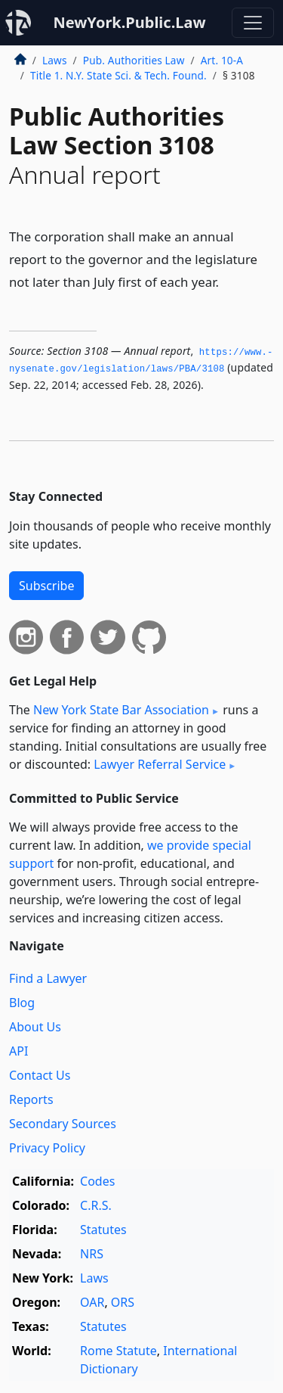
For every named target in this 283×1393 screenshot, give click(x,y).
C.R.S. (96, 1205)
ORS (122, 1302)
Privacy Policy (47, 1148)
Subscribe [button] (46, 585)
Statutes (103, 1229)
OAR (92, 1302)
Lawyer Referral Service (160, 764)
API (18, 1051)
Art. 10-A (222, 60)
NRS (91, 1253)
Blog (22, 1002)
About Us (35, 1026)
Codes (97, 1181)
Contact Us (39, 1075)
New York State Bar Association (121, 709)
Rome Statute (118, 1350)
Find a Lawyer (48, 978)
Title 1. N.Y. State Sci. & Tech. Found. (118, 75)
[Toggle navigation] (253, 23)
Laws (54, 60)
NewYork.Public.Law (129, 22)
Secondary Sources (62, 1123)
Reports (31, 1099)
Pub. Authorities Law (134, 60)
